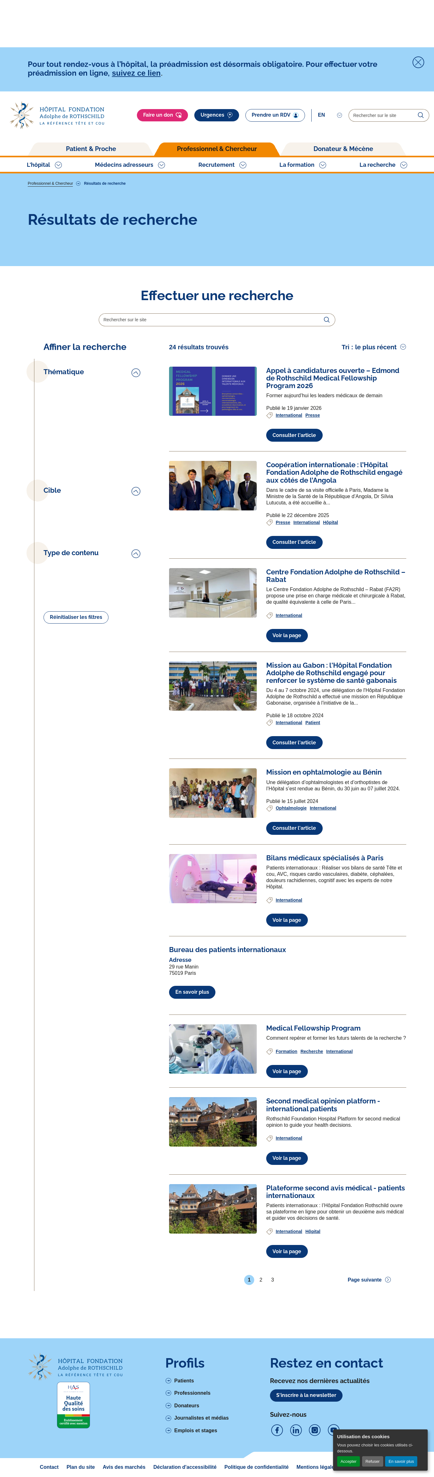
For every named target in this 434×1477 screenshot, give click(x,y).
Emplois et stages (195, 1430)
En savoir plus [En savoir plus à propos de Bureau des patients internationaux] (192, 992)
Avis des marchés (124, 1467)
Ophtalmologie (291, 808)
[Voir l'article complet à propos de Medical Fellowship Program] (213, 1049)
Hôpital (330, 522)
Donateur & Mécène (343, 149)
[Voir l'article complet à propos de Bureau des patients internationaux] (227, 949)
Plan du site (81, 1467)
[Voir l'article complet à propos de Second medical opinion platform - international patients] (213, 1122)
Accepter (349, 1461)
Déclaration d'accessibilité (184, 1467)
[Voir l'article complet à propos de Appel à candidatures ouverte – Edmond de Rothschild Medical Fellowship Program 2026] (213, 391)
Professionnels (192, 1393)
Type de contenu (71, 553)
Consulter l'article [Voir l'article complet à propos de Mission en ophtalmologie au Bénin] (294, 828)
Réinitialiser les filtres (76, 617)
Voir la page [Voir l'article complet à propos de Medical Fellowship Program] (287, 1071)
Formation (286, 1051)
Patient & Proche (91, 149)
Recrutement (216, 164)
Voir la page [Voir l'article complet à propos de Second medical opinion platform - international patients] (287, 1158)
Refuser (373, 1461)
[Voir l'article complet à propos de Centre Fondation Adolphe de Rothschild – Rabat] (213, 593)
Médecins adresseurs (124, 164)
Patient (312, 722)
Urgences (217, 115)
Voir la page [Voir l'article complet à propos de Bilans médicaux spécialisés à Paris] (287, 920)
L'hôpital (38, 164)
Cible (52, 490)
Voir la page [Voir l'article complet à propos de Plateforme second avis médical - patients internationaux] (287, 1251)
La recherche (378, 164)
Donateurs (186, 1405)
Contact (49, 1467)
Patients (184, 1380)
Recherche (312, 1051)
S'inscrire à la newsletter (306, 1395)
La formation (296, 164)
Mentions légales (316, 1467)
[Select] (330, 115)
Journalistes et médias (201, 1418)
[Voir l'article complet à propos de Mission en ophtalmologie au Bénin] (213, 793)
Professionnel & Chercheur (217, 149)
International (289, 415)
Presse (312, 415)
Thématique (64, 372)
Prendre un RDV (275, 115)
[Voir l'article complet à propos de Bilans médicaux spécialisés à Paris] (213, 879)
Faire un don (162, 115)
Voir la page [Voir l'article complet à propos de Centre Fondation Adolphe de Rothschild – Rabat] (287, 635)
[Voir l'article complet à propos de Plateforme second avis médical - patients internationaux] (213, 1209)
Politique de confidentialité (257, 1467)
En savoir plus (401, 1461)
